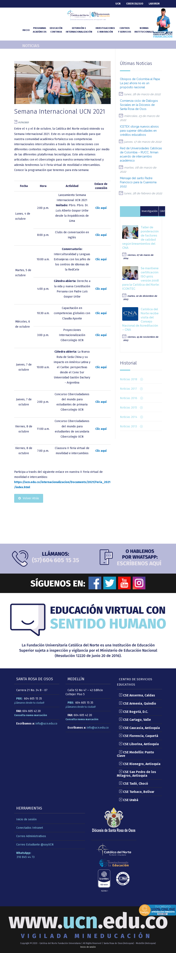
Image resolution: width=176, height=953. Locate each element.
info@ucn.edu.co (46, 723)
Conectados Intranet (29, 828)
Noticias (30, 45)
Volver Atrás (28, 498)
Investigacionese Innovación (105, 30)
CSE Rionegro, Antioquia (139, 764)
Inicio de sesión (26, 819)
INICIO (26, 30)
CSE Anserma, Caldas (137, 695)
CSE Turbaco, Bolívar (136, 792)
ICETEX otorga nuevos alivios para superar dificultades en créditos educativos (139, 130)
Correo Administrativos (31, 836)
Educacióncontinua (56, 30)
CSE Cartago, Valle (135, 720)
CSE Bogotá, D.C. (133, 712)
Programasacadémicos (39, 30)
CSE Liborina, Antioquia (139, 744)
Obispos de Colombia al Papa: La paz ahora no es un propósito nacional (140, 83)
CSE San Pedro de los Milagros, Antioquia (136, 774)
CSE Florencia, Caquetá (138, 736)
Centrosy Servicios (124, 30)
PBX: (19, 698)
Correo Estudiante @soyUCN (35, 844)
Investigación (149, 211)
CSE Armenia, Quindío (137, 703)
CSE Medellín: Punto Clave (135, 754)
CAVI (162, 211)
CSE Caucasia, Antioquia (139, 728)
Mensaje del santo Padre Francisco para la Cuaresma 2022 (138, 182)
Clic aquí (101, 208)
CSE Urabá (128, 800)
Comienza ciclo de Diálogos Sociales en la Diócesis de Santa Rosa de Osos (139, 105)
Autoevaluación (130, 211)
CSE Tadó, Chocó (133, 783)
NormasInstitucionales (144, 30)
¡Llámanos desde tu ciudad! (29, 702)
